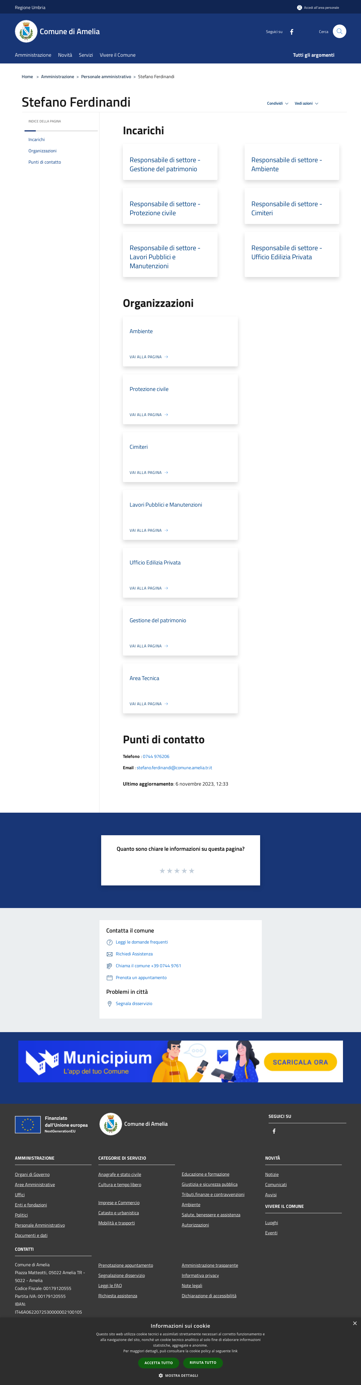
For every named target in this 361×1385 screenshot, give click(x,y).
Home (27, 76)
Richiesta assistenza (117, 1295)
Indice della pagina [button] (44, 121)
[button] (180, 1375)
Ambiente (191, 1204)
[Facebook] (289, 31)
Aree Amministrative (35, 1184)
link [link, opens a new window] (235, 1351)
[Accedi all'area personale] (318, 7)
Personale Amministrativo (40, 1225)
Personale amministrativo (106, 76)
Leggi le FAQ (110, 1285)
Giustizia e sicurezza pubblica (210, 1184)
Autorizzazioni (195, 1224)
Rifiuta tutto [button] (203, 1362)
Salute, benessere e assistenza (211, 1214)
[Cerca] (339, 31)
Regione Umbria (30, 7)
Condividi (278, 103)
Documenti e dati (31, 1235)
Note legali (192, 1285)
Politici (21, 1215)
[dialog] (180, 1351)
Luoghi (271, 1222)
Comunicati (276, 1184)
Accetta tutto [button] (159, 1362)
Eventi (271, 1232)
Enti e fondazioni (31, 1204)
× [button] (355, 1324)
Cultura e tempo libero (119, 1184)
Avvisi (271, 1194)
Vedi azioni (307, 103)
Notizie (272, 1174)
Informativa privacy (200, 1275)
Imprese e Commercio (118, 1202)
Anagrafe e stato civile (119, 1174)
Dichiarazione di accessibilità (209, 1295)
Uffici (20, 1194)
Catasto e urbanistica (118, 1212)
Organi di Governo (32, 1174)
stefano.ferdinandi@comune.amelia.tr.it (174, 767)
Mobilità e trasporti (116, 1222)
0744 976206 (156, 756)
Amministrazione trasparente (210, 1265)
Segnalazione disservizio (121, 1275)
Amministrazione (57, 76)
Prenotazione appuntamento (125, 1265)
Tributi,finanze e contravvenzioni (213, 1194)
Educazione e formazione (205, 1174)
